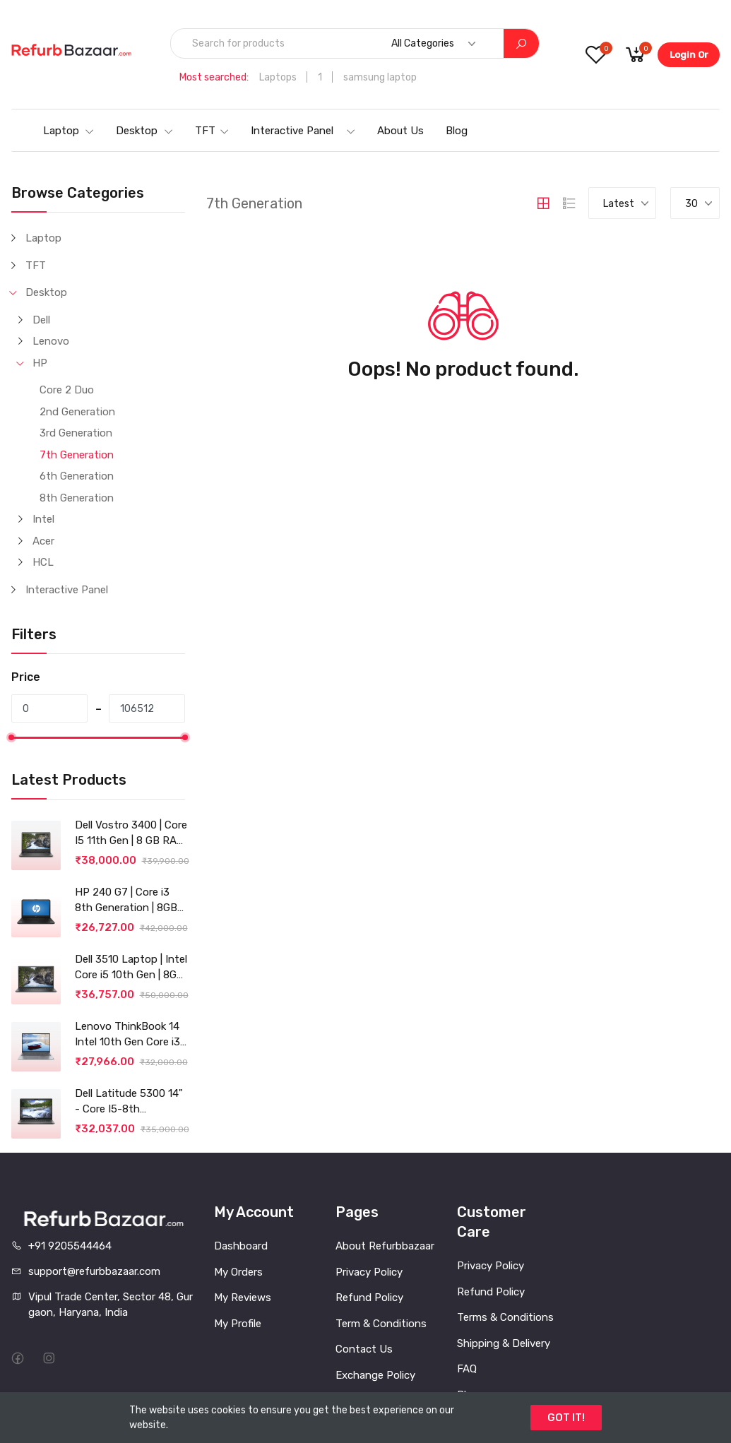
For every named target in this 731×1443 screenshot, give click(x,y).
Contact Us (364, 1349)
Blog (457, 130)
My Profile (237, 1323)
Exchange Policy (375, 1375)
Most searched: (214, 77)
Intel (43, 519)
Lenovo (50, 341)
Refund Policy (369, 1297)
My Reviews (242, 1297)
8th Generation (77, 498)
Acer (43, 541)
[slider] (11, 737)
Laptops (278, 77)
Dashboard (241, 1246)
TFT (212, 130)
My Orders (238, 1272)
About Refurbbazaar (384, 1246)
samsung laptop (380, 77)
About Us (400, 130)
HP (39, 363)
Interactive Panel (303, 130)
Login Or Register (688, 58)
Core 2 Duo (67, 390)
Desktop (145, 130)
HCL (43, 562)
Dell (41, 320)
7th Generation (77, 455)
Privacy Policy (369, 1272)
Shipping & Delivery (503, 1343)
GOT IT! (566, 1417)
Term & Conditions (381, 1323)
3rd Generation (76, 433)
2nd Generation (77, 411)
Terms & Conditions (505, 1317)
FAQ (467, 1368)
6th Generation (77, 476)
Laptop (69, 130)
